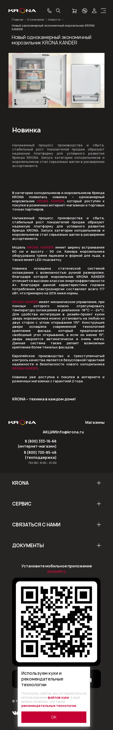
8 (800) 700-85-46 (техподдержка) (40, 455)
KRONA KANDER (50, 201)
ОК (53, 717)
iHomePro (56, 571)
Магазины (95, 422)
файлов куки (58, 697)
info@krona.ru (70, 432)
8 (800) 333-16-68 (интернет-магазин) (37, 444)
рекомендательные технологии (48, 705)
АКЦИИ (49, 432)
